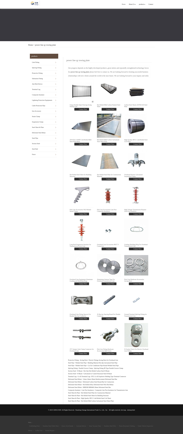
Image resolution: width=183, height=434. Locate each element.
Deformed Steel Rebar (39, 133)
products (142, 4)
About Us (132, 4)
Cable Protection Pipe (38, 105)
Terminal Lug (36, 89)
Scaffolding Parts (34, 426)
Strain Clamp (36, 116)
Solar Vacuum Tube (95, 426)
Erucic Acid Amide (67, 426)
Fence (34, 154)
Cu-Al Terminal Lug (84, 376)
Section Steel (36, 143)
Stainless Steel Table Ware (51, 426)
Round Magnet (49, 430)
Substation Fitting (37, 78)
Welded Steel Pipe (80, 363)
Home (123, 4)
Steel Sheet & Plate (38, 127)
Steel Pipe (35, 138)
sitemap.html (131, 410)
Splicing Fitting (37, 68)
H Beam (79, 371)
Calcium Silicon (81, 426)
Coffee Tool (38, 430)
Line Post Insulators (88, 390)
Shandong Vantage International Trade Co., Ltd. (89, 410)
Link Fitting (35, 62)
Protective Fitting (37, 73)
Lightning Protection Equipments (42, 100)
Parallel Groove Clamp (86, 368)
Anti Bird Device (37, 84)
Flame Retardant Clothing (127, 426)
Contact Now (83, 109)
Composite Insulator (38, 95)
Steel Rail (35, 149)
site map (123, 410)
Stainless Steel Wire (110, 426)
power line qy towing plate (45, 45)
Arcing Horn (83, 360)
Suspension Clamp (37, 122)
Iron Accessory (36, 111)
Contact (150, 4)
